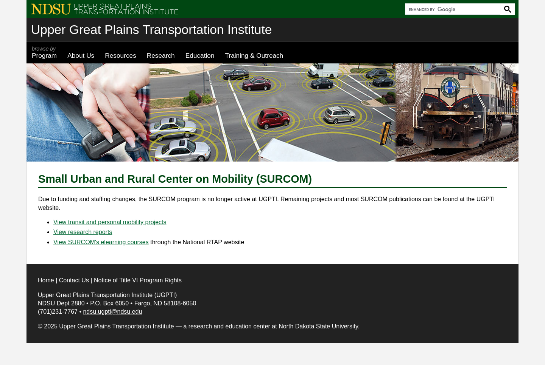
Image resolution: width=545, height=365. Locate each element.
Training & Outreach (254, 55)
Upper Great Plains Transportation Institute (151, 30)
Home (46, 280)
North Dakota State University (318, 326)
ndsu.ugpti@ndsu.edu (112, 311)
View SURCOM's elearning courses (101, 242)
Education (200, 55)
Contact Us (74, 280)
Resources (120, 55)
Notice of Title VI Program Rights (138, 280)
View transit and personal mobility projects (110, 222)
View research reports (82, 232)
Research (161, 55)
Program (44, 52)
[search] (452, 9)
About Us (80, 55)
